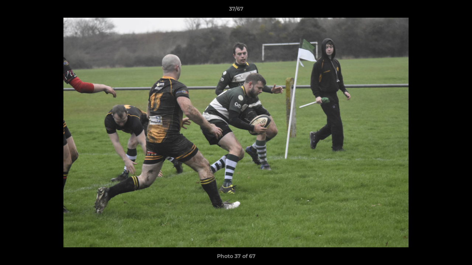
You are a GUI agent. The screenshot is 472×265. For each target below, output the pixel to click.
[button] (458, 10)
